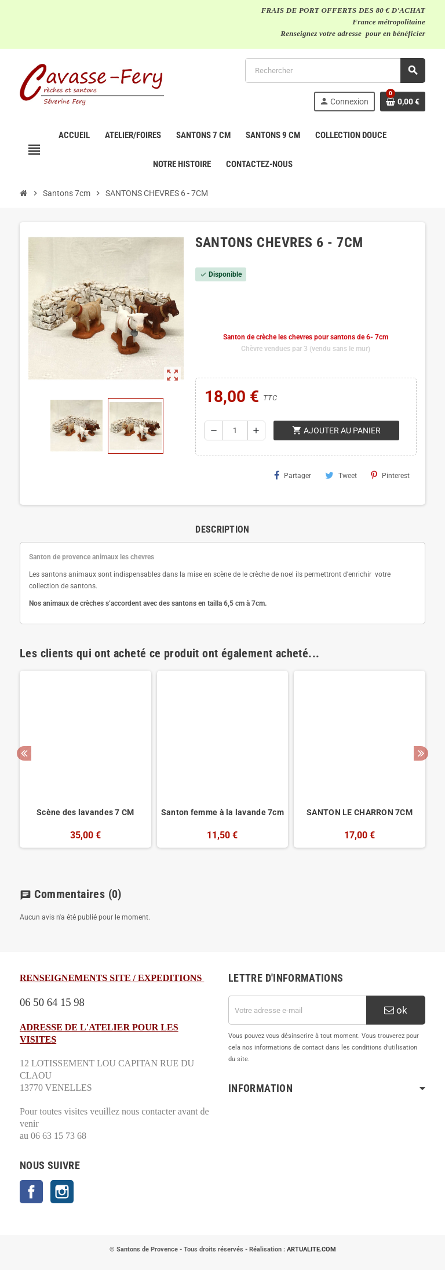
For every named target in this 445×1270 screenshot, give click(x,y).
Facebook (31, 1191)
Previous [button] (24, 753)
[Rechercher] (335, 70)
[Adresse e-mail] (297, 1010)
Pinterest (390, 475)
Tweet (341, 475)
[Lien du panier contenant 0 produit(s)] (402, 101)
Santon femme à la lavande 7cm (222, 812)
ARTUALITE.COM (311, 1249)
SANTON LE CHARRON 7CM (360, 812)
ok (395, 1010)
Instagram (62, 1191)
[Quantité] (235, 430)
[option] (85, 765)
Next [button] (421, 753)
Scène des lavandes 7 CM (85, 812)
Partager (292, 475)
